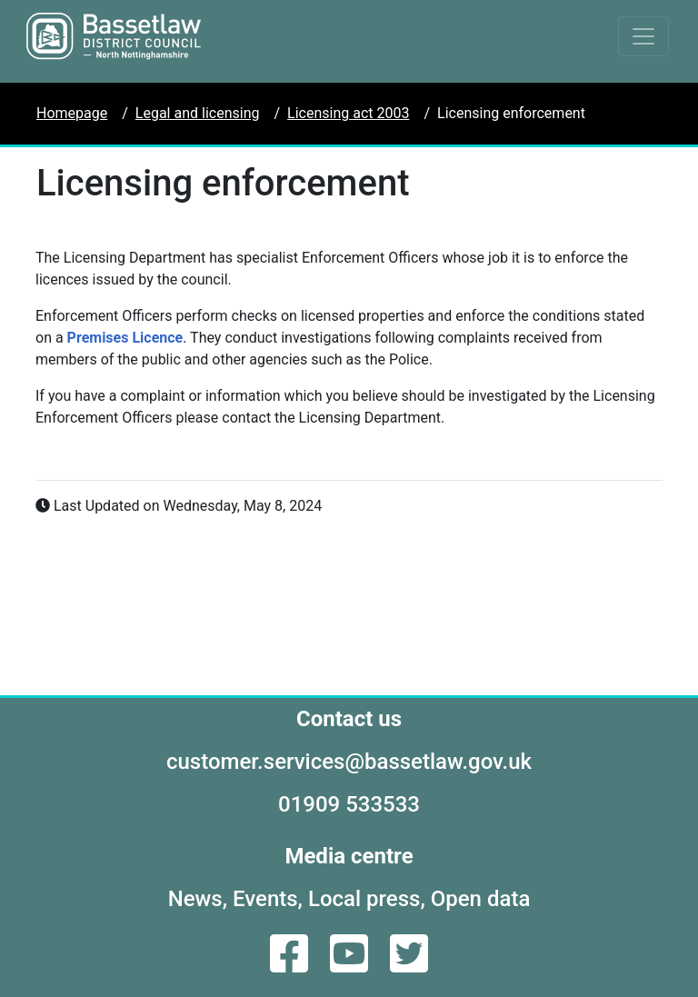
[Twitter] (409, 964)
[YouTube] (351, 964)
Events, (268, 899)
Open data (481, 899)
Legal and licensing (197, 113)
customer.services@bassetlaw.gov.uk (349, 761)
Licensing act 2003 (348, 113)
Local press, (366, 899)
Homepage (71, 113)
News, (197, 899)
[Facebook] (291, 964)
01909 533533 (349, 804)
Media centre (348, 856)
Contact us (349, 719)
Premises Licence (125, 337)
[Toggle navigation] (643, 36)
